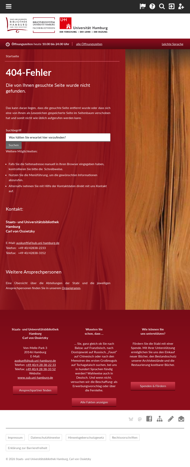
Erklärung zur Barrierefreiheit (27, 448)
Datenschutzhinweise (45, 437)
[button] (9, 6)
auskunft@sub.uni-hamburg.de (35, 360)
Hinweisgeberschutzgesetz (86, 437)
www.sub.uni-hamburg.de (35, 377)
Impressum (15, 437)
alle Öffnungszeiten (89, 44)
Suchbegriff (13, 130)
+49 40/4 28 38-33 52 (41, 369)
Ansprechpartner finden (35, 390)
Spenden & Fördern (153, 386)
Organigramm (71, 288)
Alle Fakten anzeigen (94, 402)
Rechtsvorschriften (124, 437)
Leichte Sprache (172, 44)
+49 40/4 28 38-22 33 (41, 365)
